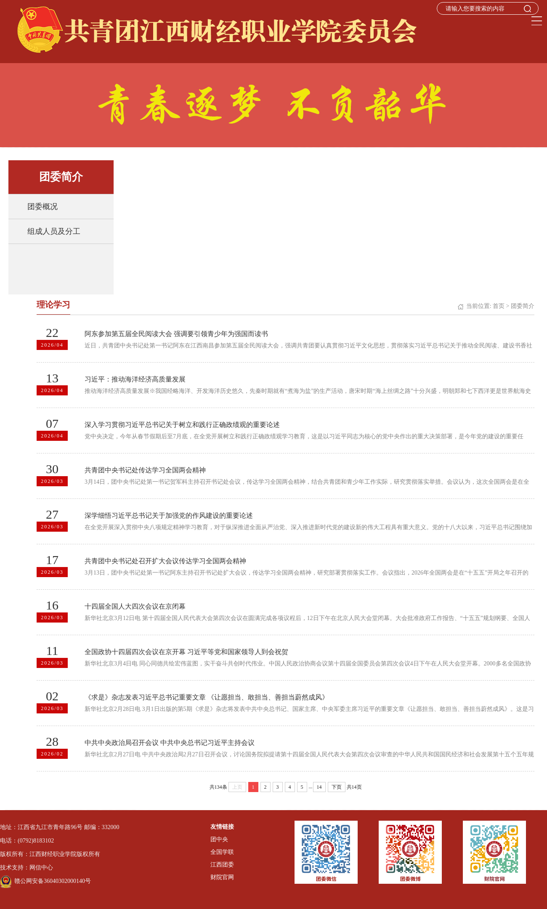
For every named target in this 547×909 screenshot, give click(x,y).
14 (319, 787)
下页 (337, 787)
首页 (499, 306)
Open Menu (536, 21)
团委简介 (522, 306)
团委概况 (42, 206)
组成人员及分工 (53, 231)
